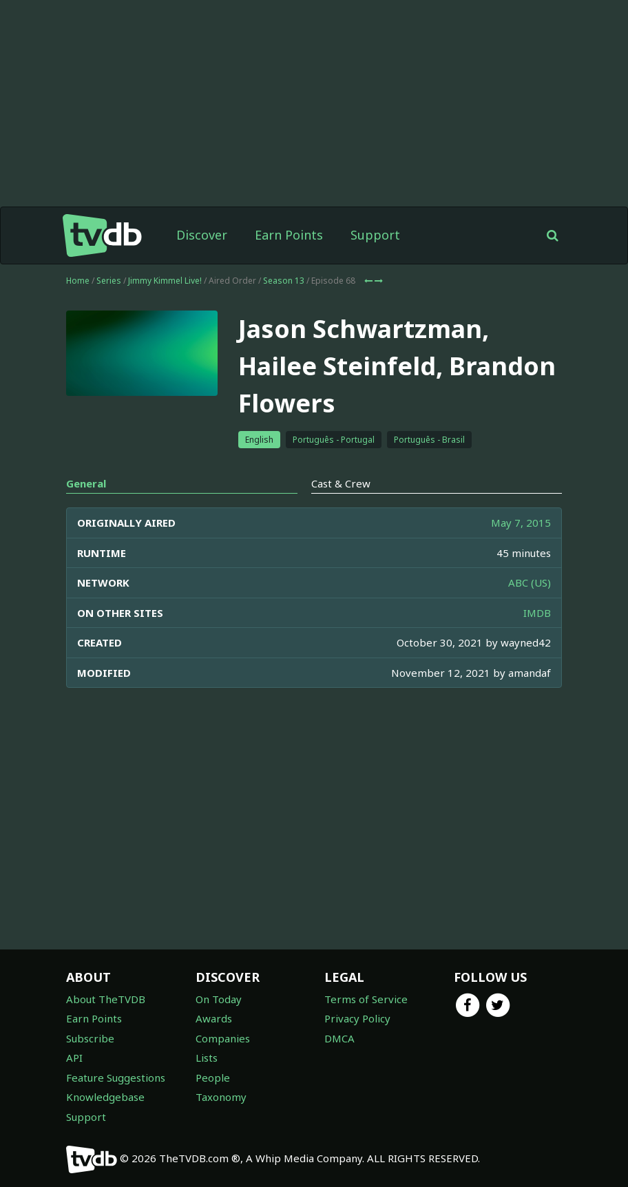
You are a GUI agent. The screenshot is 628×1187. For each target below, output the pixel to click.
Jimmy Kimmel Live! (165, 280)
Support (375, 235)
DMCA (339, 1038)
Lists (207, 1057)
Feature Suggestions (115, 1077)
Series (108, 280)
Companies (223, 1038)
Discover (201, 235)
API (74, 1057)
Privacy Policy (357, 1018)
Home (78, 280)
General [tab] (86, 483)
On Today (219, 999)
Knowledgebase (105, 1097)
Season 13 (283, 280)
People (213, 1077)
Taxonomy (221, 1097)
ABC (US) (529, 582)
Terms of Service (366, 999)
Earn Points (289, 235)
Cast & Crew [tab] (340, 483)
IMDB (537, 613)
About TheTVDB (105, 999)
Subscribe (90, 1038)
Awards (214, 1018)
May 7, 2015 (521, 522)
